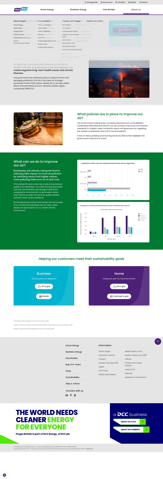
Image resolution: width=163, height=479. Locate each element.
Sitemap (128, 373)
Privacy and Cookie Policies (133, 364)
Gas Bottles (72, 358)
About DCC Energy (135, 430)
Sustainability (18, 26)
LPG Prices (103, 370)
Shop (68, 370)
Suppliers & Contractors (135, 377)
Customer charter (107, 355)
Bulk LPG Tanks (73, 364)
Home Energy (72, 345)
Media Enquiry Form (133, 351)
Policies (128, 359)
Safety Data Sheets (107, 374)
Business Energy (74, 351)
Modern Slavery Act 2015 (136, 355)
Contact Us (89, 449)
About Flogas (104, 351)
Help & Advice (73, 383)
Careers (102, 359)
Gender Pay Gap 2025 (108, 363)
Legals (101, 366)
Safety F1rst (130, 369)
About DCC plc (133, 422)
